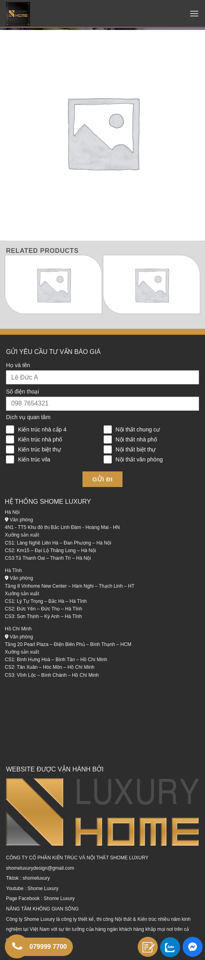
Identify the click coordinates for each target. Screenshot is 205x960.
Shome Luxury (43, 888)
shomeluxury (36, 878)
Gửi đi (102, 479)
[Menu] (194, 13)
